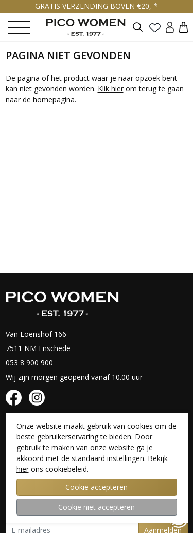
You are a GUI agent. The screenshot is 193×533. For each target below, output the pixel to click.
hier (22, 469)
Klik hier (111, 89)
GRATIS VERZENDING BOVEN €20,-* (96, 6)
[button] (183, 27)
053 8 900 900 (29, 362)
